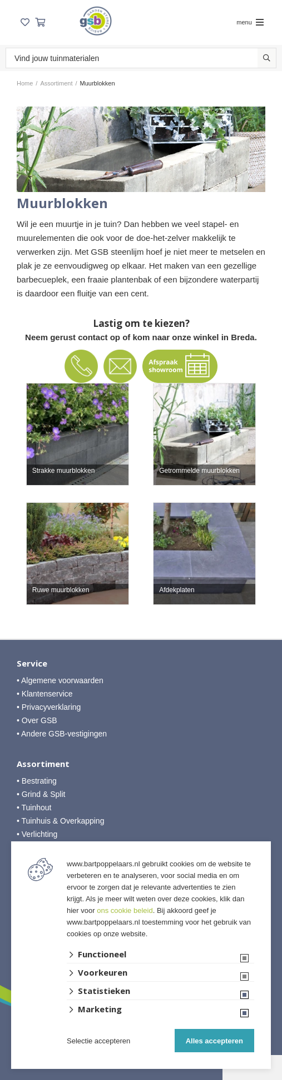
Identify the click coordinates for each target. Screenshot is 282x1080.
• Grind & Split (41, 794)
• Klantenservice (45, 693)
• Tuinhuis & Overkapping (60, 820)
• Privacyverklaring (49, 707)
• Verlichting (37, 834)
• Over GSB (37, 720)
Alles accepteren (214, 1041)
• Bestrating (37, 780)
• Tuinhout (34, 807)
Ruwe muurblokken (61, 590)
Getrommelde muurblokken (199, 471)
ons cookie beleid (124, 910)
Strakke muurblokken (63, 471)
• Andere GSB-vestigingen (62, 733)
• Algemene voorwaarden (60, 680)
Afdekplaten (176, 590)
